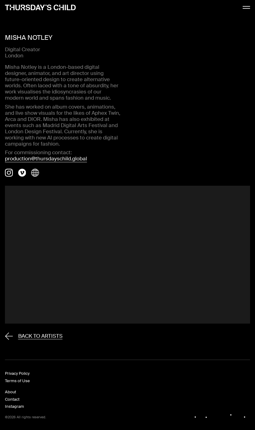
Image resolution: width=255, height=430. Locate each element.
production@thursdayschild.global (46, 158)
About (10, 392)
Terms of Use (17, 380)
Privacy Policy (17, 373)
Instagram (14, 406)
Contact (12, 399)
